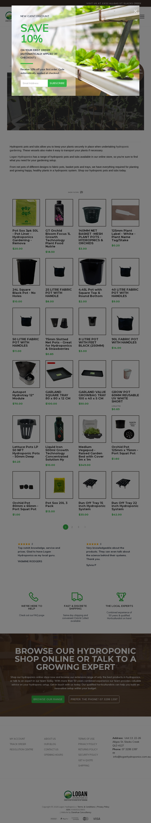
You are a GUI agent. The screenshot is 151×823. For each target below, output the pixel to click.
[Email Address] (34, 83)
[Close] (136, 10)
